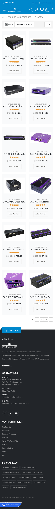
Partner (5, 437)
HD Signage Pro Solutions (14, 56)
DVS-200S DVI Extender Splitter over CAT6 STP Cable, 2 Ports (41, 154)
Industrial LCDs (39, 482)
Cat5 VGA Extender (14, 104)
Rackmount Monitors (10, 468)
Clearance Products (19, 487)
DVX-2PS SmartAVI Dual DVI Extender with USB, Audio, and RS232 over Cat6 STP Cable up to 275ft (41, 249)
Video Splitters (38, 477)
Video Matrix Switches (11, 472)
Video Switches (9, 482)
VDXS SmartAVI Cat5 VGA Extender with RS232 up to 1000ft (41, 106)
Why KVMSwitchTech (10, 441)
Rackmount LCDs (28, 468)
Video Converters (24, 482)
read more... (7, 365)
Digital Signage (9, 477)
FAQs (4, 452)
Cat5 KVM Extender (14, 295)
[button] (47, 10)
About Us (6, 430)
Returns (5, 445)
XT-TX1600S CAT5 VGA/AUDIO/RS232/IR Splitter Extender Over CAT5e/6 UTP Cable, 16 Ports (14, 154)
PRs (3, 455)
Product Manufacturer (19, 17)
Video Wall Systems (40, 56)
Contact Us (6, 427)
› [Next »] (50, 319)
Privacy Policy (7, 448)
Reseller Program (9, 434)
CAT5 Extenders (24, 477)
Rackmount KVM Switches (32, 472)
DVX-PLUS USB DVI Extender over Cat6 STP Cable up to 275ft (41, 297)
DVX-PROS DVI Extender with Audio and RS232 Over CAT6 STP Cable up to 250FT (41, 202)
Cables (5, 487)
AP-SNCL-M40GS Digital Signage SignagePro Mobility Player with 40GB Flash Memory (14, 58)
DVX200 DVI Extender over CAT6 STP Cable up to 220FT (14, 202)
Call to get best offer (12, 505)
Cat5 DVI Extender (41, 152)
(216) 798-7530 (8, 391)
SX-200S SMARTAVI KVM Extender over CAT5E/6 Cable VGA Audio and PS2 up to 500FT (14, 297)
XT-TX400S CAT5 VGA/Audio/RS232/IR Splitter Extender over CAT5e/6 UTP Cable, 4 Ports (14, 106)
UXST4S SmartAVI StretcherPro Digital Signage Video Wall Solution (41, 58)
